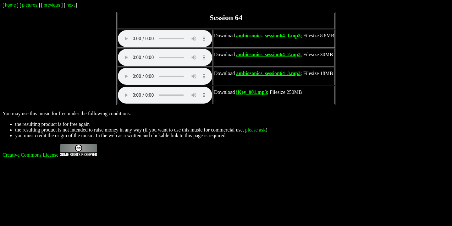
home (10, 5)
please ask (255, 129)
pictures (29, 5)
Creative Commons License (50, 155)
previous (52, 5)
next (70, 5)
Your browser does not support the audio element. (165, 38)
